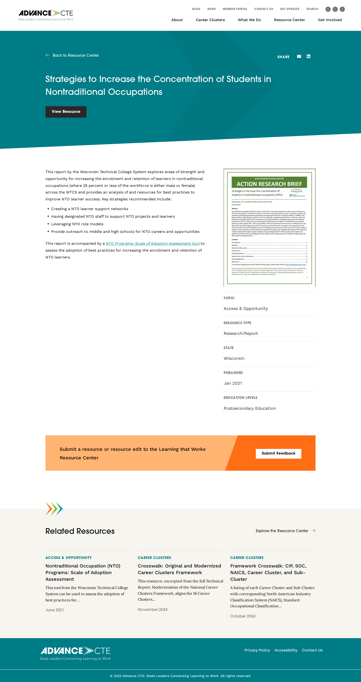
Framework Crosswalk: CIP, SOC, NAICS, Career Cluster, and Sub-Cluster (268, 572)
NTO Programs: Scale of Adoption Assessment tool (153, 243)
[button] (312, 10)
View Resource (66, 112)
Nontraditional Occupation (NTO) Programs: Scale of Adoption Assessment (82, 572)
